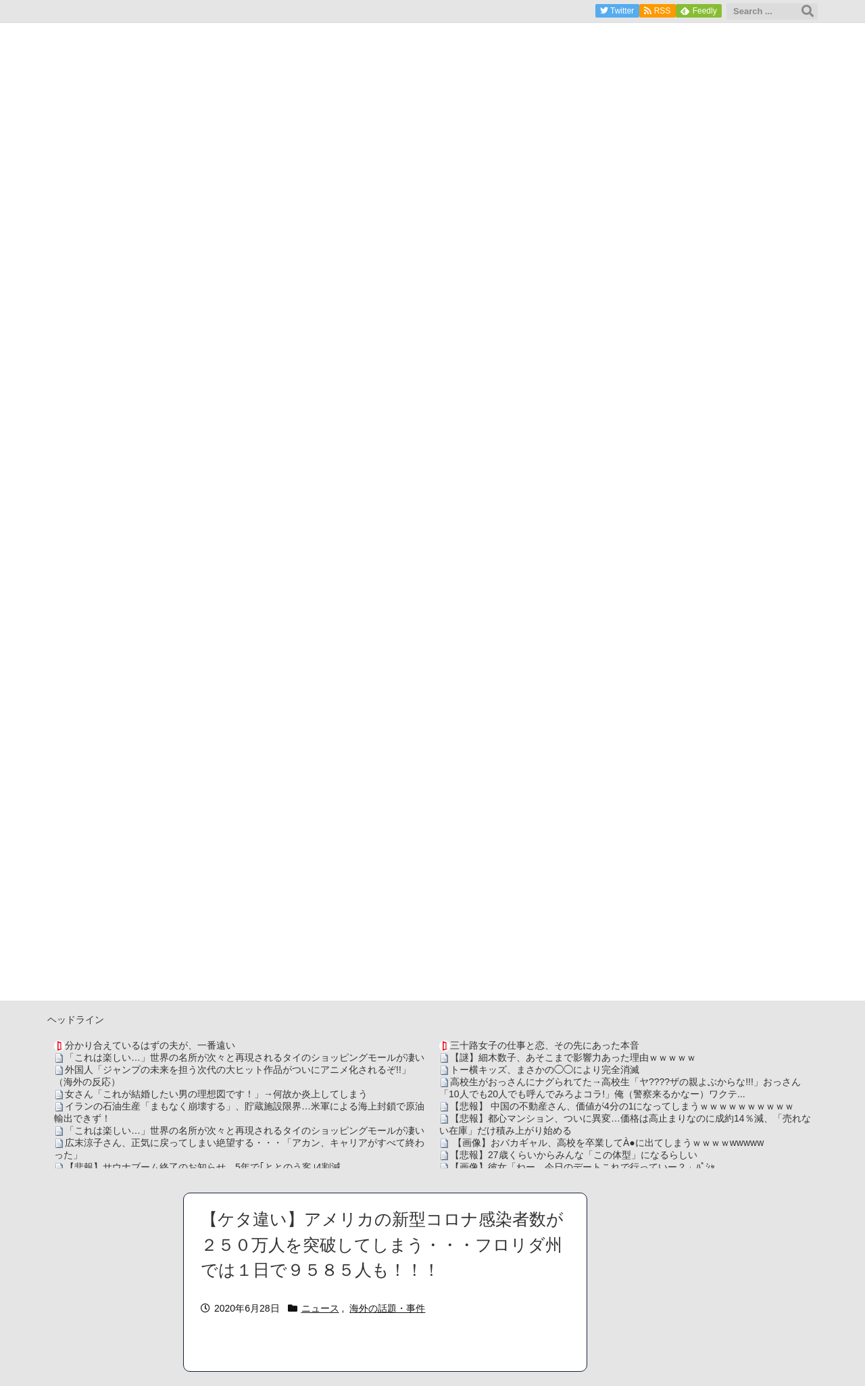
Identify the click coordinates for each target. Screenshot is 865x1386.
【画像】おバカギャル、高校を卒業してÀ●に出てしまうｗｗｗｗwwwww (607, 1142)
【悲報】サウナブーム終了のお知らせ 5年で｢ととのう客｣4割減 (203, 1167)
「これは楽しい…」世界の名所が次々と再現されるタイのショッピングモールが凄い (244, 1057)
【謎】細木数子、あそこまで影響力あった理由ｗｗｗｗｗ (573, 1057)
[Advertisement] (432, 906)
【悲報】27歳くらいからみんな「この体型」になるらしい (573, 1154)
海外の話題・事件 (387, 1308)
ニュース (320, 1308)
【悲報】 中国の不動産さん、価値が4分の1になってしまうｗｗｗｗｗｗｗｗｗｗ (622, 1106)
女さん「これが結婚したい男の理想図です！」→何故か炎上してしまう (216, 1094)
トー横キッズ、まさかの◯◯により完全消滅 (544, 1069)
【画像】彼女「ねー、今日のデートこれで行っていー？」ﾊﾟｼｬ (582, 1167)
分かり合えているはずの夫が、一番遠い (150, 1045)
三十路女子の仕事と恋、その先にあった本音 (544, 1045)
